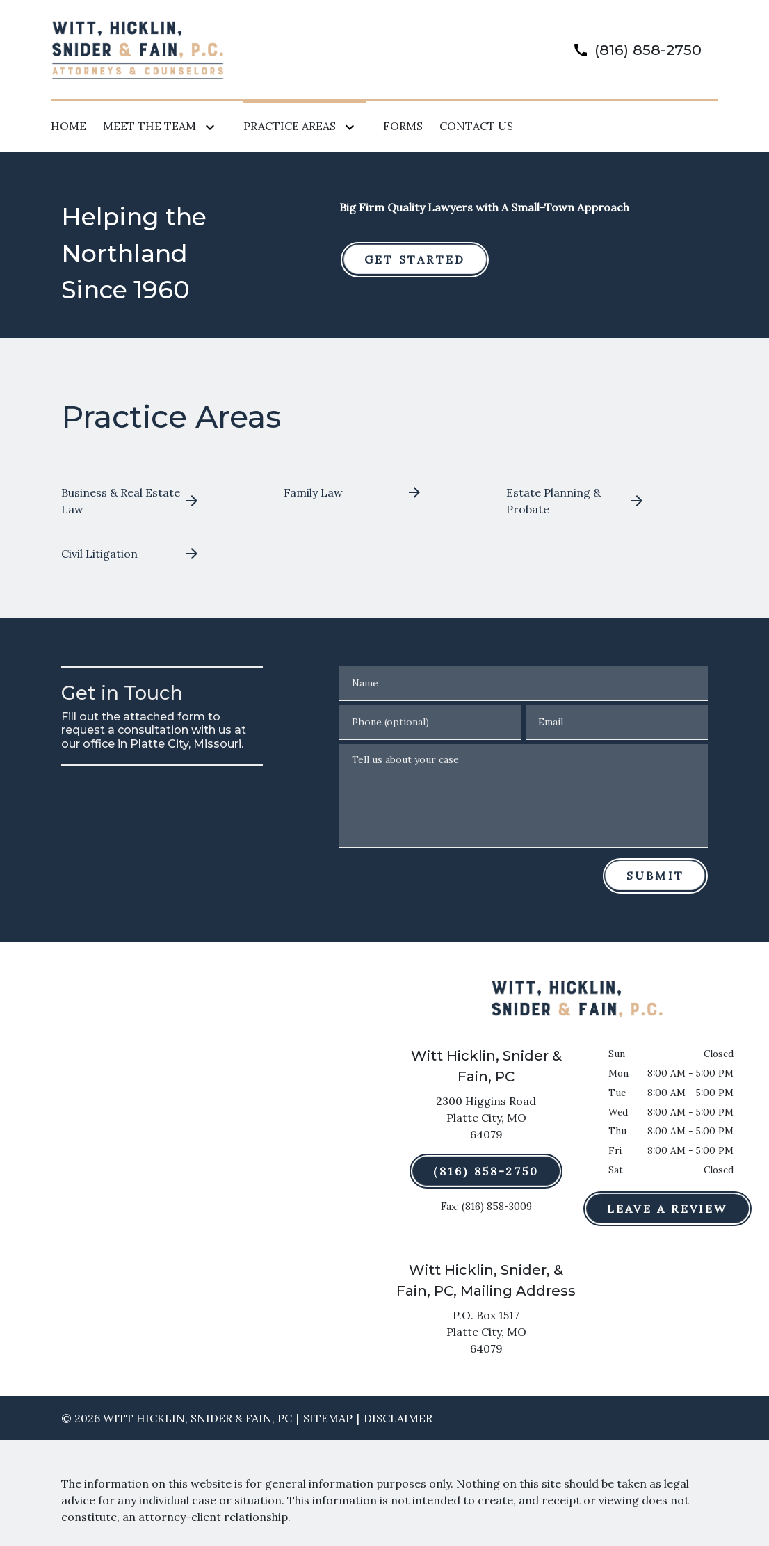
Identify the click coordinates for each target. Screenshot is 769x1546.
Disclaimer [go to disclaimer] (398, 1418)
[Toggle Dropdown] (213, 127)
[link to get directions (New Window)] (486, 1120)
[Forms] (403, 126)
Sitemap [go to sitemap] (328, 1418)
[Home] (68, 126)
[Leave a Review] (667, 1208)
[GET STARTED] (415, 259)
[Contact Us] (476, 126)
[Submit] (655, 875)
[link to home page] (138, 49)
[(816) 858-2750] (486, 1171)
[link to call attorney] (631, 50)
